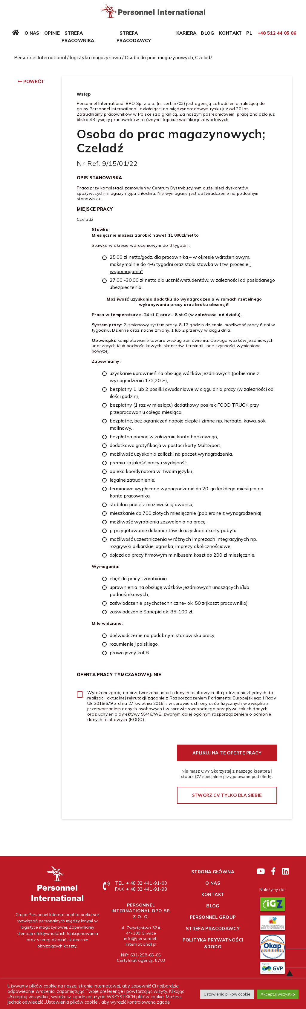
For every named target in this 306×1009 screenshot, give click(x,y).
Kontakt (230, 33)
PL (249, 33)
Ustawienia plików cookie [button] (227, 994)
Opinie (52, 33)
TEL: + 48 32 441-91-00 (141, 883)
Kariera (186, 33)
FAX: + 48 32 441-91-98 (141, 889)
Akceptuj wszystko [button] (278, 994)
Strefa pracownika (78, 36)
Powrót (33, 81)
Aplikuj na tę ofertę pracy (226, 752)
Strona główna (212, 872)
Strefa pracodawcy (134, 36)
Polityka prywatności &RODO (213, 943)
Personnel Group (213, 917)
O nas (32, 33)
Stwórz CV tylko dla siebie (227, 795)
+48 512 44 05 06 (277, 33)
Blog (207, 33)
